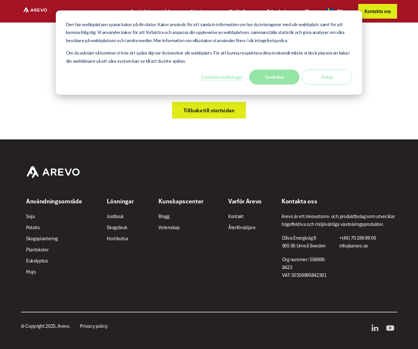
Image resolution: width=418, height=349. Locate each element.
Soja (30, 216)
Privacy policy (94, 326)
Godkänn (274, 77)
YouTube (391, 328)
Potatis (33, 227)
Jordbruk (115, 216)
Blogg (163, 216)
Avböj (327, 77)
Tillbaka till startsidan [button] (209, 110)
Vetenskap (168, 227)
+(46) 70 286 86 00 (357, 238)
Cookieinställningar (222, 77)
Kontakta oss (377, 11)
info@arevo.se (353, 246)
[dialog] (209, 52)
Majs (31, 272)
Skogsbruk (117, 227)
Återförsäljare (242, 227)
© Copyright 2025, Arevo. (45, 326)
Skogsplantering (42, 238)
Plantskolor (37, 249)
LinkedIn (376, 328)
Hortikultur (117, 238)
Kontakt (236, 216)
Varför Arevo (245, 201)
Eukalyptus (37, 261)
